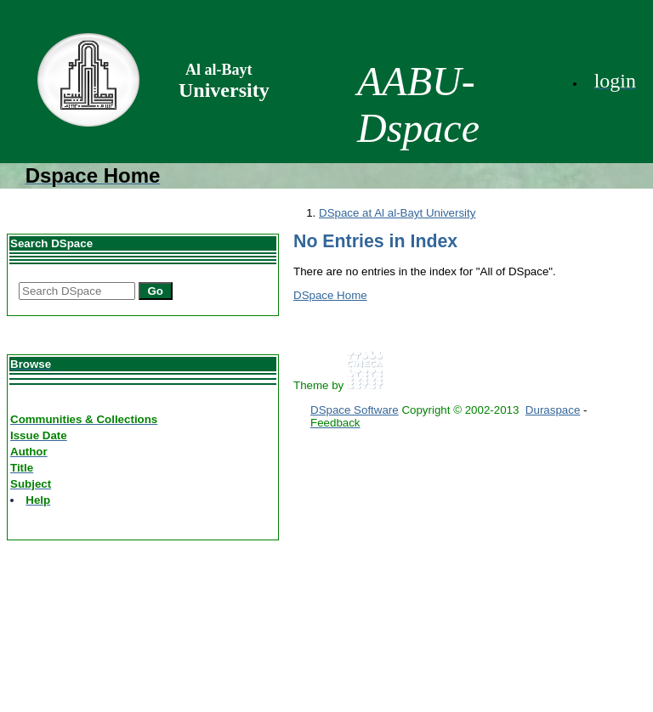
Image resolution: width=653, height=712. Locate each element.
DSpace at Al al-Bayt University (397, 212)
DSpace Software (354, 410)
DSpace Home (330, 295)
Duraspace (552, 410)
